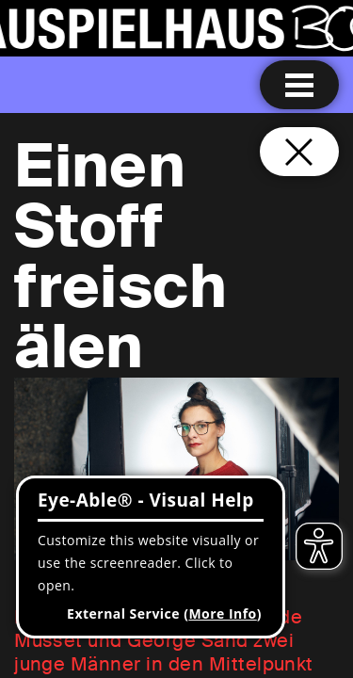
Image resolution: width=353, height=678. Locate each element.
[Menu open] (299, 84)
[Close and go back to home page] (299, 151)
